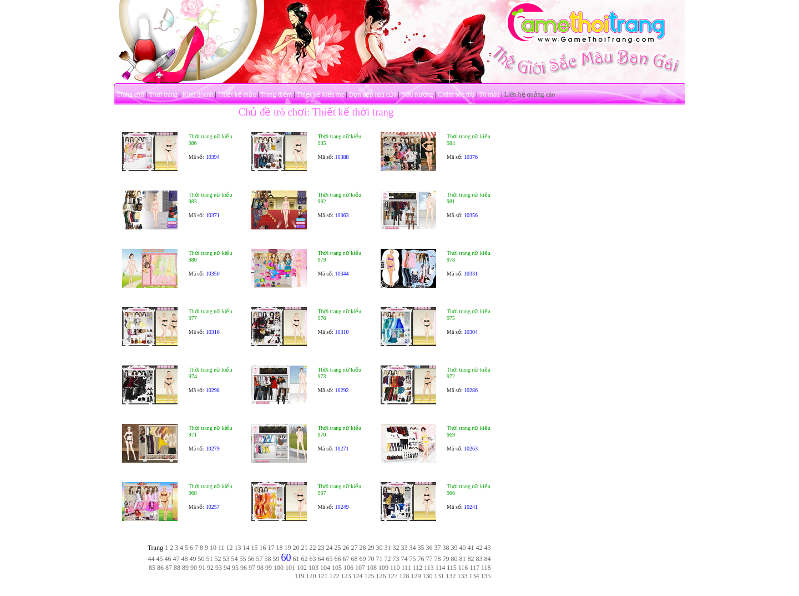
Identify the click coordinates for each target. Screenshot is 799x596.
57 (259, 559)
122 (335, 576)
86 (160, 568)
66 (338, 559)
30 (379, 548)
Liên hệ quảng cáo (529, 94)
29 (371, 548)
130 (428, 576)
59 (276, 559)
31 (388, 548)
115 (452, 568)
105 (337, 568)
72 (388, 559)
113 (429, 568)
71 (379, 559)
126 (381, 576)
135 (486, 576)
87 (168, 568)
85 (152, 568)
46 (168, 559)
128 (404, 576)
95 (235, 568)
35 (421, 548)
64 (321, 559)
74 (404, 559)
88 (177, 568)
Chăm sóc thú (456, 94)
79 (446, 559)
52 (218, 559)
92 (210, 568)
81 (462, 559)
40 (462, 548)
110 (395, 568)
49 (193, 559)
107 (360, 568)
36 (429, 548)
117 (474, 568)
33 (404, 548)
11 (221, 548)
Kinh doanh (197, 94)
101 (290, 568)
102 (302, 568)
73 (396, 559)
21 (304, 548)
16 (263, 548)
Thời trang (163, 94)
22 (313, 548)
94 (227, 568)
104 (325, 568)
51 (209, 559)
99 (268, 568)
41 (471, 548)
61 (296, 559)
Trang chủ (131, 94)
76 (421, 559)
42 (479, 548)
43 (487, 548)
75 (412, 559)
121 (323, 576)
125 (370, 576)
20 (296, 548)
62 (304, 559)
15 (254, 548)
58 (268, 559)
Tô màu (489, 94)
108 (372, 568)
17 (271, 548)
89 (185, 568)
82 (471, 559)
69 (363, 559)
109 (383, 568)
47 (176, 559)
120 (311, 576)
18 (279, 548)
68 (354, 559)
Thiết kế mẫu (237, 94)
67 (346, 559)
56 (251, 559)
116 (463, 568)
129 (416, 576)
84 (487, 559)
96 (243, 568)
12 (229, 548)
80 (454, 559)
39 (454, 548)
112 (418, 568)
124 (358, 576)
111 (406, 568)
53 (226, 559)
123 (346, 576)
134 (474, 576)
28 (363, 548)
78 (437, 559)
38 (446, 548)
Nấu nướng (417, 94)
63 (313, 559)
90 (193, 568)
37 (437, 548)
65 (329, 559)
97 (252, 568)
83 (479, 559)
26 (346, 548)
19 (288, 548)
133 (463, 576)
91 (202, 568)
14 (246, 548)
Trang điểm (276, 94)
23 (321, 548)
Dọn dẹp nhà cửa (373, 94)
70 (371, 559)
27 (354, 548)
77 (429, 559)
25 (338, 548)
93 (218, 568)
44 (151, 559)
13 (238, 548)
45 (159, 559)
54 (234, 559)
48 (184, 559)
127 (393, 576)
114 (441, 568)
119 (300, 576)
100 (279, 568)
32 (396, 548)
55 (243, 559)
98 (260, 568)
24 (329, 548)
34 (412, 548)
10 (213, 548)
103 (313, 568)
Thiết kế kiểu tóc (320, 94)
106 (348, 568)
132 (451, 576)
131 (439, 576)
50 (201, 559)
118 (486, 568)
